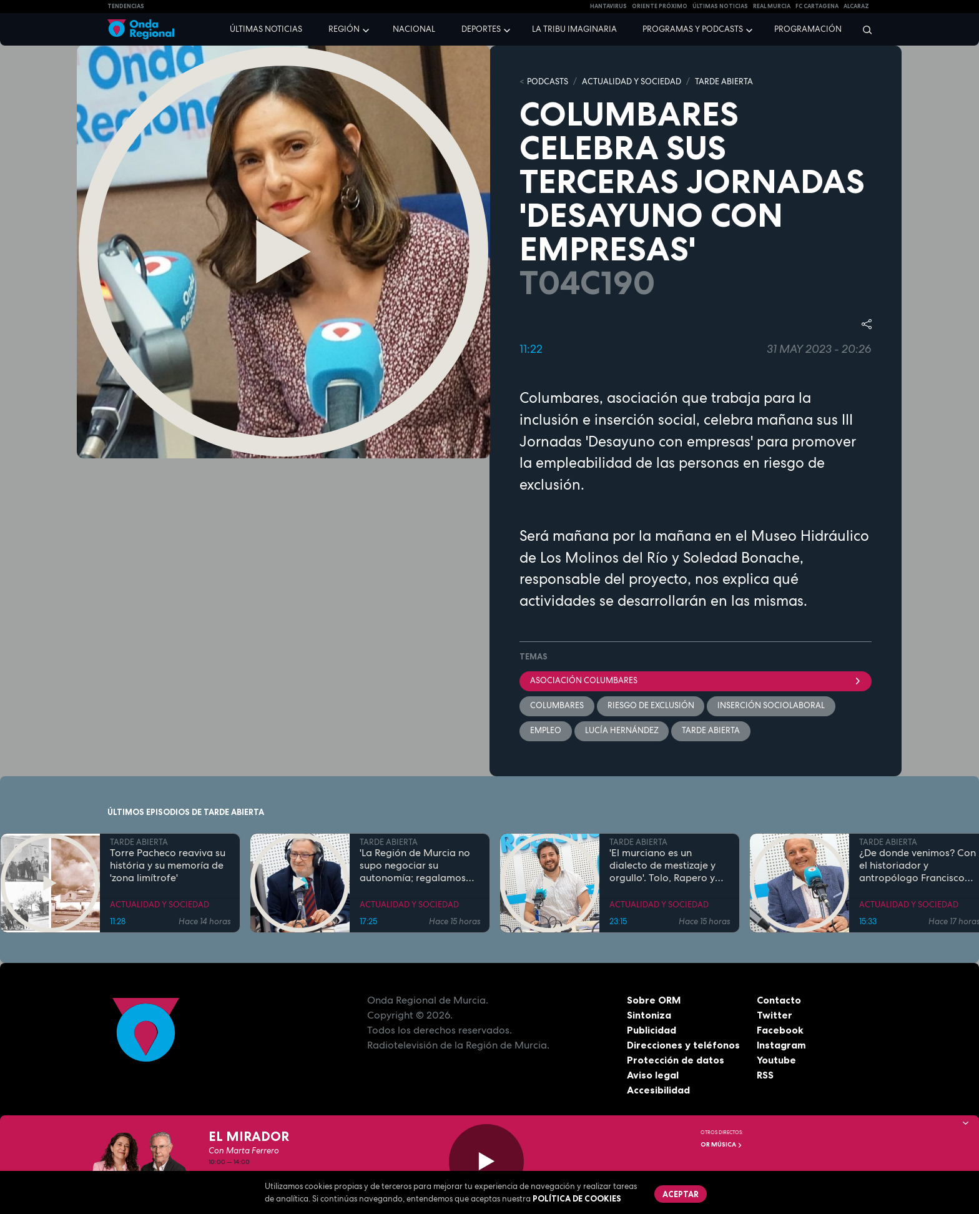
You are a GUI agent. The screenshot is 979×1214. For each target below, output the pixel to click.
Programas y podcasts (692, 29)
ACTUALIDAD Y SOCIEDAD (631, 81)
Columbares (557, 706)
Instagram (781, 1046)
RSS (765, 1076)
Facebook (780, 1031)
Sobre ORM (654, 1001)
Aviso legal (653, 1076)
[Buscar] (863, 29)
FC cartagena (817, 6)
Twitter (774, 1016)
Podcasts (547, 81)
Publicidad (651, 1031)
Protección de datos (675, 1061)
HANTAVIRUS (608, 6)
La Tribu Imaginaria (574, 29)
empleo (545, 731)
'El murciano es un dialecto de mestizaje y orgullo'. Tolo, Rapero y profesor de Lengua (662, 867)
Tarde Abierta (711, 731)
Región (344, 29)
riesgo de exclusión (651, 706)
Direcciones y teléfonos (683, 1046)
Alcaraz (856, 6)
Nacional (414, 29)
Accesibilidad (658, 1091)
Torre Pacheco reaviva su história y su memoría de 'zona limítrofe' (167, 867)
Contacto (779, 1001)
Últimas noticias (266, 29)
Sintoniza (649, 1016)
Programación (808, 29)
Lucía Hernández (622, 731)
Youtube (776, 1061)
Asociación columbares (695, 681)
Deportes (481, 29)
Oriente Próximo (659, 6)
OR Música (721, 1144)
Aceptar (680, 1194)
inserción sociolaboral (771, 706)
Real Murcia (771, 6)
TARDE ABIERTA (724, 81)
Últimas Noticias (720, 6)
